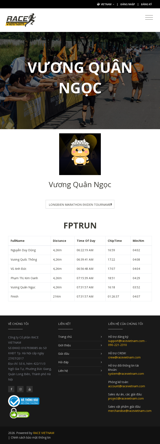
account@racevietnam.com (126, 386)
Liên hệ (63, 371)
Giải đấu (63, 354)
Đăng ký (146, 4)
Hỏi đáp (63, 362)
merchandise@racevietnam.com (129, 411)
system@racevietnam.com (126, 374)
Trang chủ (65, 337)
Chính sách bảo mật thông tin (31, 437)
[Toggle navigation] (149, 18)
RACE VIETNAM (43, 433)
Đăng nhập (127, 4)
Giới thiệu (64, 345)
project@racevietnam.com (126, 398)
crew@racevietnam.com (124, 357)
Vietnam (107, 4)
